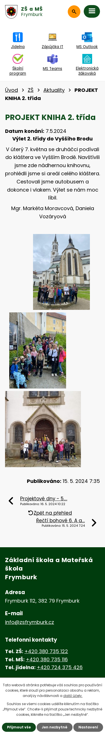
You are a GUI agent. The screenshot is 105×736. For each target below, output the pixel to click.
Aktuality (54, 90)
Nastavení (88, 727)
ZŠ (31, 90)
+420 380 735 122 (46, 651)
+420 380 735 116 (47, 659)
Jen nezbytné (54, 727)
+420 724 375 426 (60, 667)
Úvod (11, 90)
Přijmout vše (19, 727)
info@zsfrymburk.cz (29, 622)
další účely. (73, 695)
